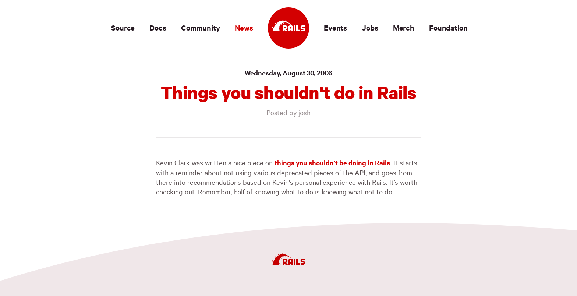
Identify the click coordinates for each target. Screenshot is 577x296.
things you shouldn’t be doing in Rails (332, 162)
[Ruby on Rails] (288, 28)
